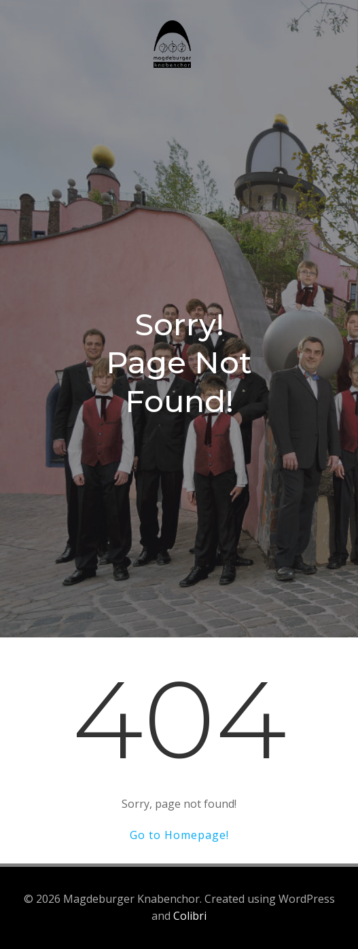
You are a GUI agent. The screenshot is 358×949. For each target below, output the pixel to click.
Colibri (190, 915)
